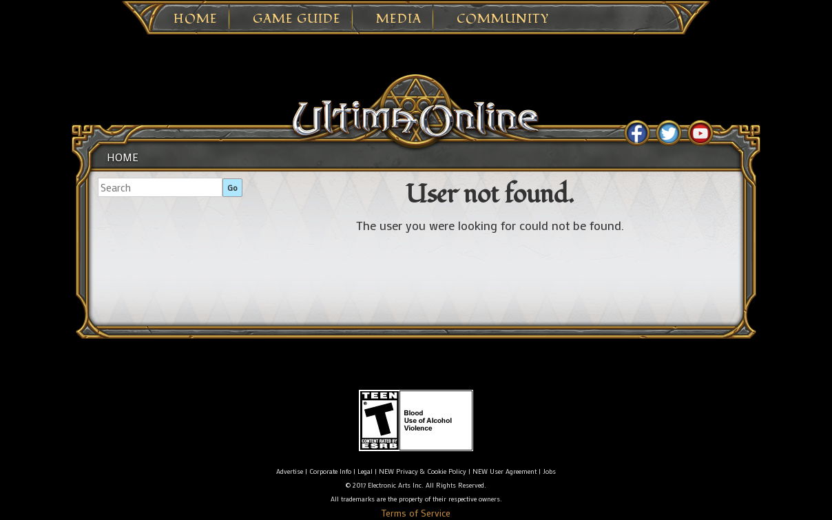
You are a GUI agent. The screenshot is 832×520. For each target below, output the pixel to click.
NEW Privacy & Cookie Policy (422, 471)
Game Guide (297, 19)
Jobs (549, 471)
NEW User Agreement (504, 471)
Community (503, 19)
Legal (365, 471)
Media (399, 19)
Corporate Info (330, 471)
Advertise (289, 471)
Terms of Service (416, 512)
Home (196, 19)
